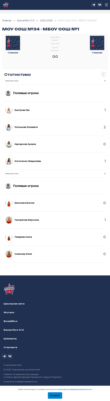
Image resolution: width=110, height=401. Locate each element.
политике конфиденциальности (74, 389)
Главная (7, 20)
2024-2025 (46, 20)
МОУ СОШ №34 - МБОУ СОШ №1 (77, 20)
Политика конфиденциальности (20, 381)
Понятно (55, 395)
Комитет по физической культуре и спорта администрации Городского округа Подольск (32, 375)
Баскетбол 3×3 (26, 20)
